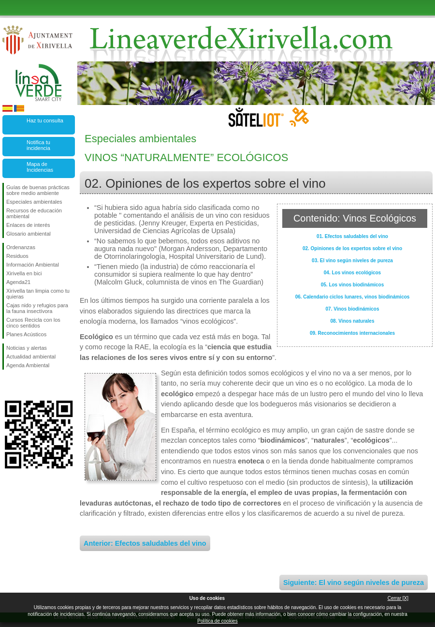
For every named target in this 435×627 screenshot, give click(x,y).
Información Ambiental (32, 265)
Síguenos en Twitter (24, 385)
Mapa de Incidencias (40, 167)
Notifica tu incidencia (38, 145)
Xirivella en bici (24, 273)
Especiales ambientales (34, 202)
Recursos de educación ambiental (34, 213)
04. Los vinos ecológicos (352, 272)
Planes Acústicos (26, 334)
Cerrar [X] (398, 598)
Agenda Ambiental (27, 365)
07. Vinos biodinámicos (352, 309)
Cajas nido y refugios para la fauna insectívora (37, 308)
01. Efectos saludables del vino (352, 236)
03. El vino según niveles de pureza (352, 260)
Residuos (17, 256)
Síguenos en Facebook (8, 385)
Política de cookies (217, 621)
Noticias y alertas (26, 348)
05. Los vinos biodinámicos (352, 284)
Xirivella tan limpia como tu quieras (38, 293)
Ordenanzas (20, 247)
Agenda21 (18, 282)
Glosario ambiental (28, 234)
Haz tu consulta (45, 120)
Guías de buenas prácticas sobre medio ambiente (38, 190)
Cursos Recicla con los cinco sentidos (33, 322)
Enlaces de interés (28, 225)
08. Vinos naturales (353, 321)
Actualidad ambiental (31, 356)
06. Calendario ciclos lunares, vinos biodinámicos (352, 296)
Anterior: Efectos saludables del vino (145, 543)
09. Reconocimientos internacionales (352, 333)
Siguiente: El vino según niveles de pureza (353, 582)
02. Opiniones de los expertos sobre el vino (352, 248)
